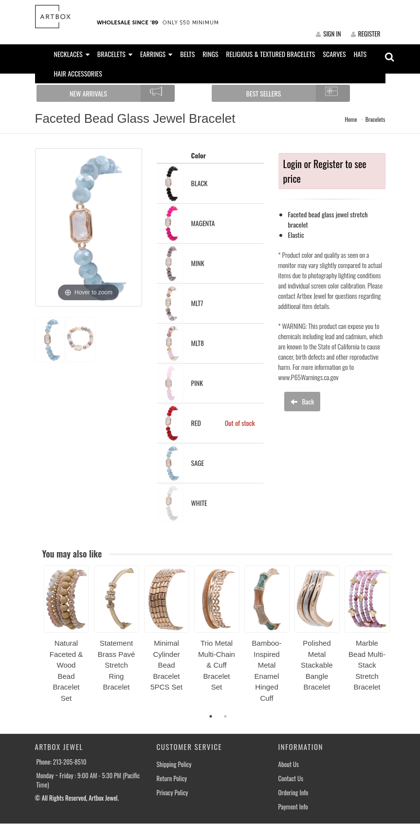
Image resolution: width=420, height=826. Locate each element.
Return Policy (172, 778)
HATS (360, 54)
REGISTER (366, 33)
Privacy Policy (172, 792)
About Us (288, 764)
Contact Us (291, 778)
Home (351, 119)
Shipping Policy (174, 764)
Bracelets (375, 119)
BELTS (187, 54)
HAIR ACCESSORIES (78, 73)
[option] (66, 637)
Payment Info (293, 807)
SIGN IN (328, 33)
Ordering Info (293, 792)
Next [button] (400, 639)
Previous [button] (36, 639)
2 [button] (225, 716)
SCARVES (334, 54)
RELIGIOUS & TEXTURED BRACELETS (270, 54)
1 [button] (211, 716)
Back (302, 401)
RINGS (210, 54)
